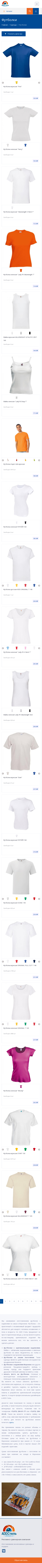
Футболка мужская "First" (12, 87)
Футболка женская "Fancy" (13, 149)
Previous (3, 83)
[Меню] (37, 4)
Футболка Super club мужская (14, 464)
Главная (5, 25)
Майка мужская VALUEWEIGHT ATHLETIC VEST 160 (20, 338)
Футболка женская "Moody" (13, 1091)
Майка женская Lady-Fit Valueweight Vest (18, 715)
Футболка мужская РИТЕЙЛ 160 (15, 840)
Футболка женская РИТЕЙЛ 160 (14, 527)
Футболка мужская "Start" (12, 777)
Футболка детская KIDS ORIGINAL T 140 (17, 589)
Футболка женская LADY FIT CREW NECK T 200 (20, 1279)
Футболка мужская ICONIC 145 (14, 903)
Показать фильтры (13, 34)
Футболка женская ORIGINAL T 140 (16, 1028)
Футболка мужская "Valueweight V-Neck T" (18, 212)
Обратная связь (21, 1560)
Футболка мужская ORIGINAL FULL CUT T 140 (19, 965)
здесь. (11, 1422)
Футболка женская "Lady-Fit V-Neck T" (17, 652)
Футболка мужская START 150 (14, 1153)
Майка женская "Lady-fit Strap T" (15, 401)
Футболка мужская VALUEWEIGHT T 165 (17, 1216)
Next (39, 83)
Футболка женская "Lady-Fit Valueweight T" (18, 275)
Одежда (13, 25)
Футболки (23, 25)
